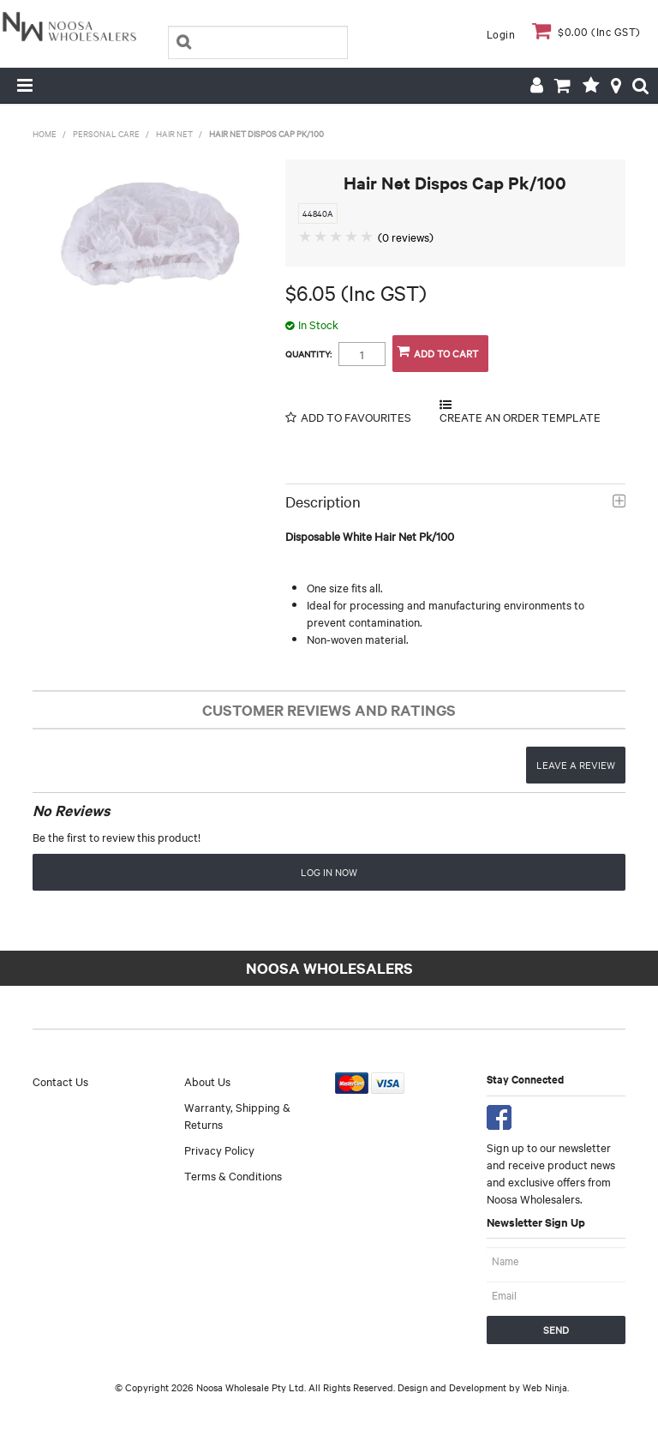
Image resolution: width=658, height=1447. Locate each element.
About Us (207, 1081)
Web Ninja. (546, 1387)
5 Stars (367, 235)
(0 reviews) (406, 236)
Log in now (329, 872)
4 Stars (352, 235)
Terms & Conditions (233, 1175)
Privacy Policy (219, 1149)
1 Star (306, 235)
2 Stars (321, 235)
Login (501, 33)
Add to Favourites (356, 417)
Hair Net (174, 133)
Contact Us (60, 1081)
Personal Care (106, 133)
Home (45, 133)
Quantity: (308, 354)
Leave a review (575, 765)
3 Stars (336, 235)
